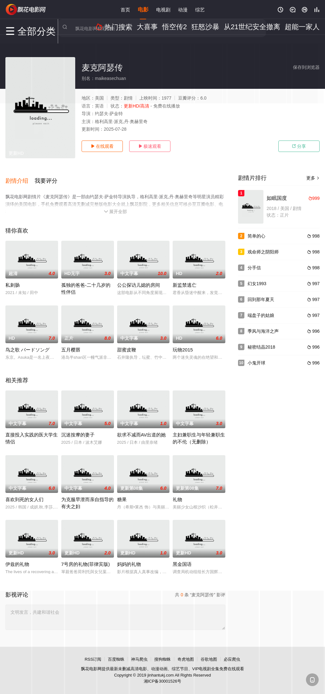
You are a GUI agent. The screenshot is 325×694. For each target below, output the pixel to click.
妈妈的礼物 (129, 558)
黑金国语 (182, 558)
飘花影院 (26, 9)
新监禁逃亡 (184, 279)
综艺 (200, 9)
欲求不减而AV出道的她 (141, 428)
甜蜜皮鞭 (126, 343)
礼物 (177, 493)
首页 (125, 9)
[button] (20, 177)
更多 (313, 177)
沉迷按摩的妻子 (78, 428)
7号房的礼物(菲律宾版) (85, 558)
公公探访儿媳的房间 (138, 279)
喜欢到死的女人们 (24, 493)
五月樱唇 (70, 343)
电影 (143, 9)
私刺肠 (12, 279)
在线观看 (102, 146)
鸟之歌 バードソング (27, 343)
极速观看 (149, 146)
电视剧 (163, 9)
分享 (299, 146)
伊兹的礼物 (17, 558)
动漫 (183, 9)
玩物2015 (183, 343)
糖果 (122, 493)
